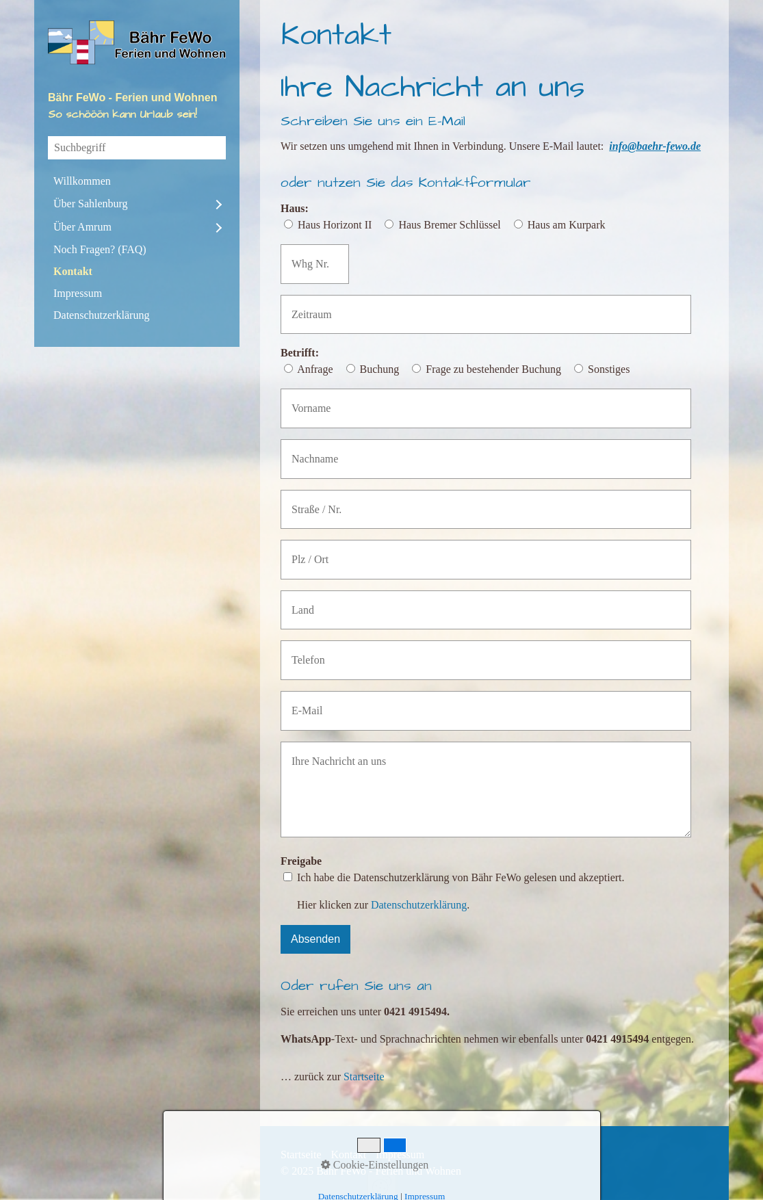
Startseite (364, 1076)
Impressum (77, 293)
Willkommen (82, 181)
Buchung (380, 369)
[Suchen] (215, 147)
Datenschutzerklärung (101, 315)
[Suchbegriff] (137, 147)
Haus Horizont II (335, 225)
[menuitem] (137, 181)
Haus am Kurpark (567, 225)
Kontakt (72, 271)
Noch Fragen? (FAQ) (99, 249)
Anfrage (315, 369)
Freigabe (301, 861)
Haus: (295, 208)
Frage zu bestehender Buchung (493, 369)
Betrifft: (300, 352)
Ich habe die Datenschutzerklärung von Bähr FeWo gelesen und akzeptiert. (461, 877)
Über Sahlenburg (90, 203)
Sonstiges (609, 369)
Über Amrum (82, 227)
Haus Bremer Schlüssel (449, 225)
